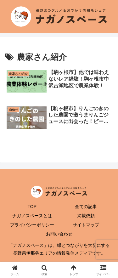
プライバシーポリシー (32, 224)
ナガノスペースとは (32, 215)
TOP (32, 206)
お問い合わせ (59, 233)
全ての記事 (86, 206)
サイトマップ (86, 224)
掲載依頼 (86, 215)
